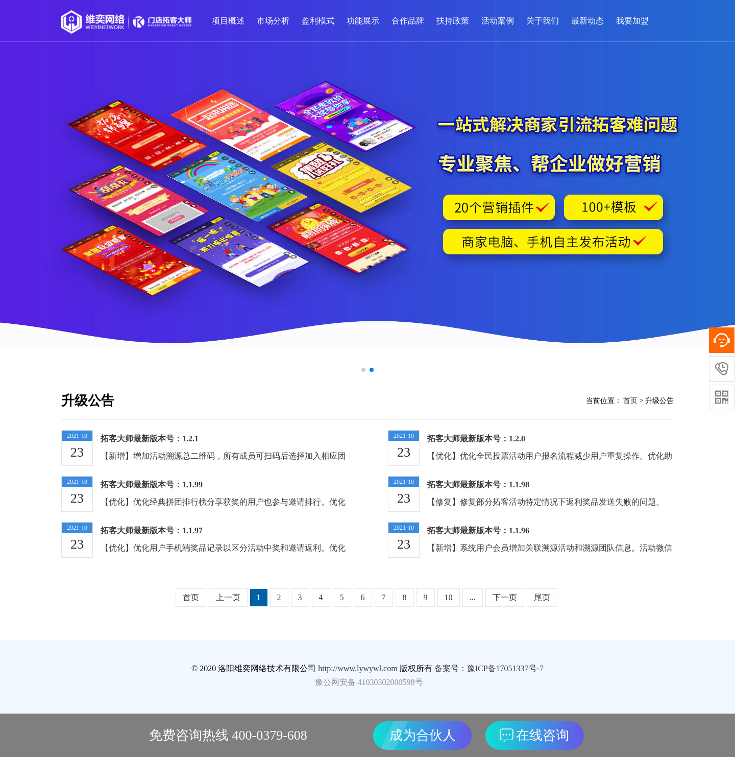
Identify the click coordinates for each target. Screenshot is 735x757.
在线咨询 (534, 735)
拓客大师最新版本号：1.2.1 (150, 438)
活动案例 (497, 20)
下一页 (505, 597)
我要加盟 (632, 20)
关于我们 (542, 20)
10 (449, 597)
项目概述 (228, 20)
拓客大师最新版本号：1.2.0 (476, 438)
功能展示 (363, 20)
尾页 (542, 597)
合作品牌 (407, 20)
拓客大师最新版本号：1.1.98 (478, 484)
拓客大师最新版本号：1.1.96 (478, 530)
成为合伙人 (422, 735)
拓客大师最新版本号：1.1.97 (152, 530)
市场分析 (273, 20)
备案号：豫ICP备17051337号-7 (489, 668)
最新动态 (587, 20)
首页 (630, 401)
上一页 (228, 597)
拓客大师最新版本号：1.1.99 (152, 484)
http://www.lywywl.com (357, 668)
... (473, 597)
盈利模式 (318, 20)
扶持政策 (452, 20)
